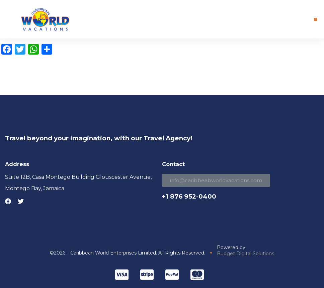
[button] (315, 19)
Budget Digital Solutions (245, 253)
